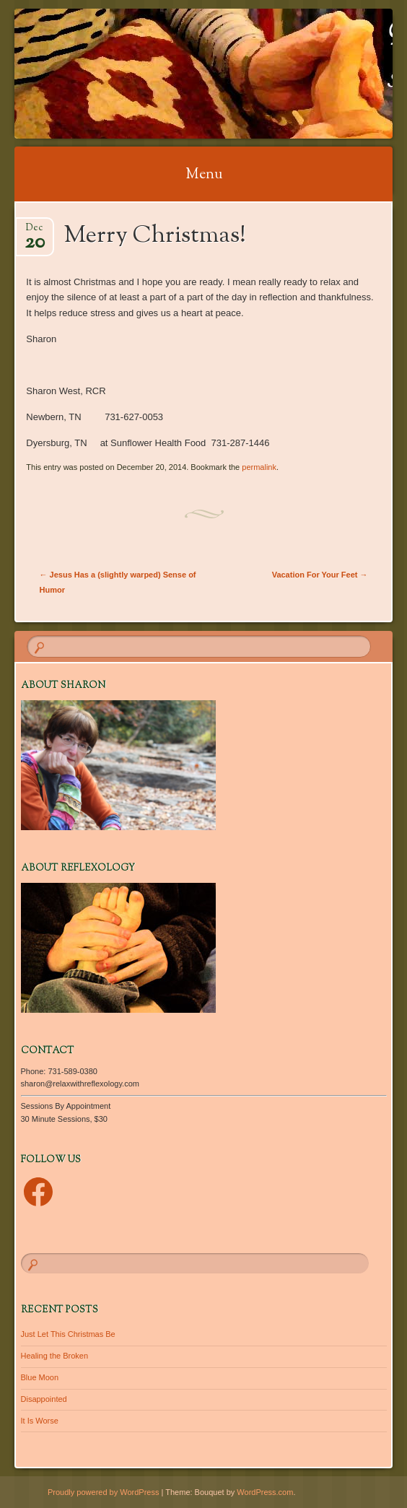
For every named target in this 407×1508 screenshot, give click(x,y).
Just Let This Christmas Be (68, 1334)
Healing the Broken (55, 1355)
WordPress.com (265, 1492)
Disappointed (44, 1399)
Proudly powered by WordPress (103, 1492)
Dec (35, 232)
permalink (259, 467)
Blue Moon (40, 1377)
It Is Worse (39, 1420)
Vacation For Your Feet (320, 574)
